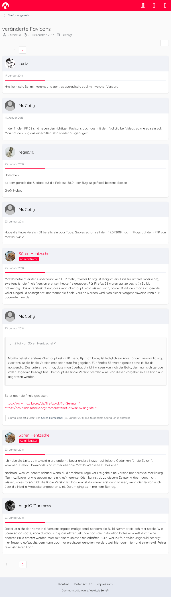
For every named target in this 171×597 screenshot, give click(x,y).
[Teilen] (164, 43)
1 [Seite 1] (14, 50)
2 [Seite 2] (22, 50)
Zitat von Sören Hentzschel (33, 343)
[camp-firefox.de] (5, 5)
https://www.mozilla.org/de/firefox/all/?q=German (41, 403)
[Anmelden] (154, 5)
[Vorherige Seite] (6, 50)
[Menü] (165, 5)
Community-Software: (85, 590)
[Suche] (142, 5)
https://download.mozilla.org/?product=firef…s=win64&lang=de (49, 408)
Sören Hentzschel (52, 417)
